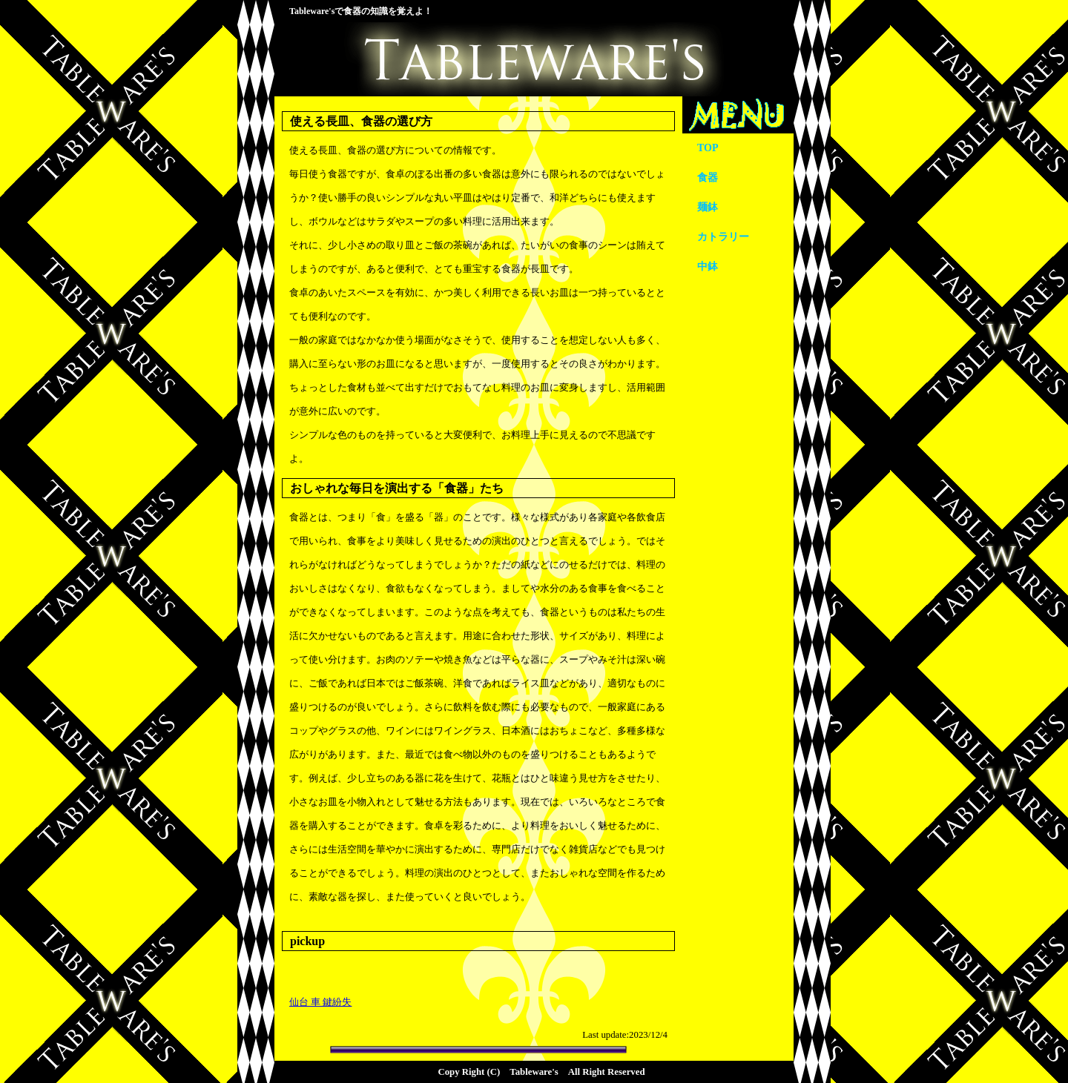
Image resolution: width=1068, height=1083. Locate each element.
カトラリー (723, 236)
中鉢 (707, 266)
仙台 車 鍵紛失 (320, 1002)
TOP (708, 147)
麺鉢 (707, 207)
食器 (707, 177)
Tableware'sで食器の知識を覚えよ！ (360, 11)
